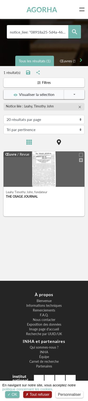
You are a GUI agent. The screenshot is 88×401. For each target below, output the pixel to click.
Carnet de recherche (44, 361)
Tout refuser (38, 394)
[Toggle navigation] (83, 9)
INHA (44, 352)
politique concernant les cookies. (27, 389)
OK (12, 394)
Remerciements (44, 310)
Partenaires (44, 366)
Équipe (44, 357)
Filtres (44, 83)
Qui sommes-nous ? (44, 347)
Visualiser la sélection (34, 94)
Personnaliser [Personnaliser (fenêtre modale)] (69, 394)
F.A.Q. (44, 315)
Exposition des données (44, 324)
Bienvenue (44, 301)
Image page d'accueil (44, 329)
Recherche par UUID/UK (44, 334)
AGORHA (42, 9)
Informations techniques (44, 305)
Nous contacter (44, 320)
